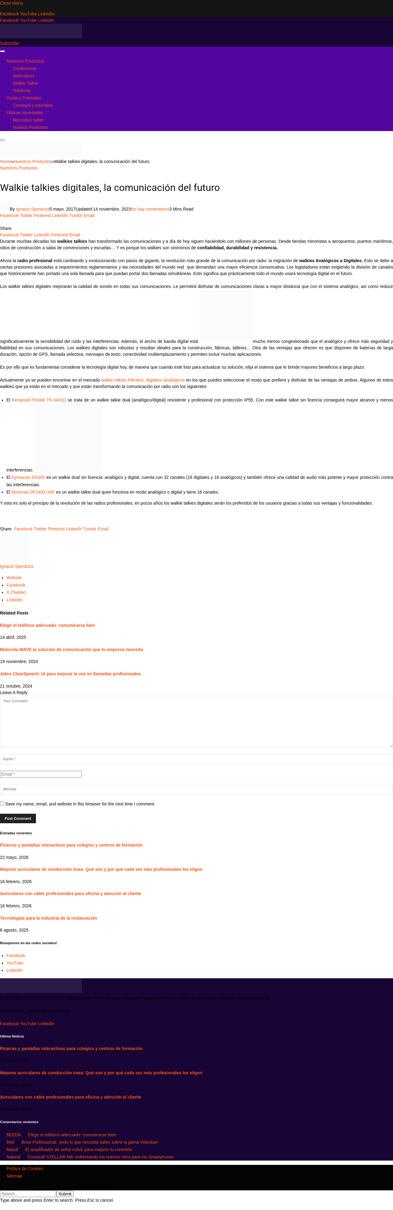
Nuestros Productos (25, 61)
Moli (10, 1142)
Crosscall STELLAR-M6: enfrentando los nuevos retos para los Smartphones (101, 1156)
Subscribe (9, 43)
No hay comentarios (150, 209)
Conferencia (24, 68)
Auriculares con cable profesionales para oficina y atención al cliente (70, 893)
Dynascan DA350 (28, 477)
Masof (12, 1149)
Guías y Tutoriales (23, 97)
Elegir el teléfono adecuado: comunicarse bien (47, 625)
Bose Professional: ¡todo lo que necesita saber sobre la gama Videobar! (89, 1142)
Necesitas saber (28, 120)
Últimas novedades (24, 112)
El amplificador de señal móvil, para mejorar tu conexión (78, 1149)
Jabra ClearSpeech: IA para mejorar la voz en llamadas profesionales (70, 673)
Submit (65, 1194)
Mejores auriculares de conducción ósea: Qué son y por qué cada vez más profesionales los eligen (101, 869)
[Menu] (2, 51)
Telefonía (21, 90)
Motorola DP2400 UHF (33, 492)
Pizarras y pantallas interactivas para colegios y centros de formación (71, 845)
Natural (13, 1156)
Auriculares (23, 75)
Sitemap (14, 1175)
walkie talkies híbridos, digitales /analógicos (142, 380)
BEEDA (13, 1134)
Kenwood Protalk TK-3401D (39, 400)
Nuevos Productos (30, 127)
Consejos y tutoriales (33, 105)
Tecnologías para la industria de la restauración (48, 918)
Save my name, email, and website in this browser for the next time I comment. (80, 803)
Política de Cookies (24, 1168)
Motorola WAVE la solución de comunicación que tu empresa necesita (71, 649)
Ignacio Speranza (32, 209)
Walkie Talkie (25, 83)
